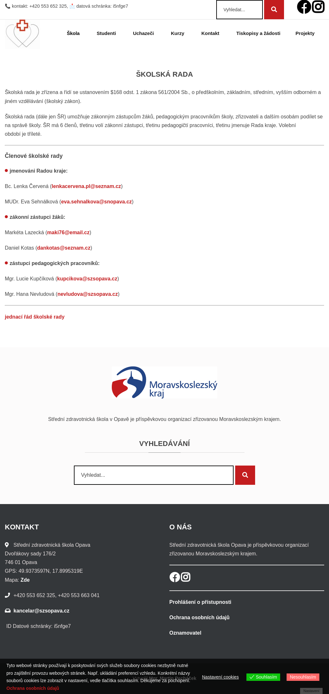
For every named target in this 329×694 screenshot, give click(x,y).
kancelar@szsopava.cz (41, 610)
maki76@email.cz (68, 232)
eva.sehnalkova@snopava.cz (96, 201)
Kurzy (178, 33)
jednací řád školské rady (35, 317)
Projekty (306, 33)
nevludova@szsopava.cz (88, 294)
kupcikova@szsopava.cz (87, 278)
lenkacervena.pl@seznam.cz (86, 186)
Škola (74, 33)
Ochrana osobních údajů (199, 617)
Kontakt (211, 33)
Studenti (107, 33)
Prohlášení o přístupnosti (200, 602)
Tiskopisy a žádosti (258, 33)
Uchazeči (144, 33)
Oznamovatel (185, 633)
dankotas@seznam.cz (64, 248)
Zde (25, 580)
